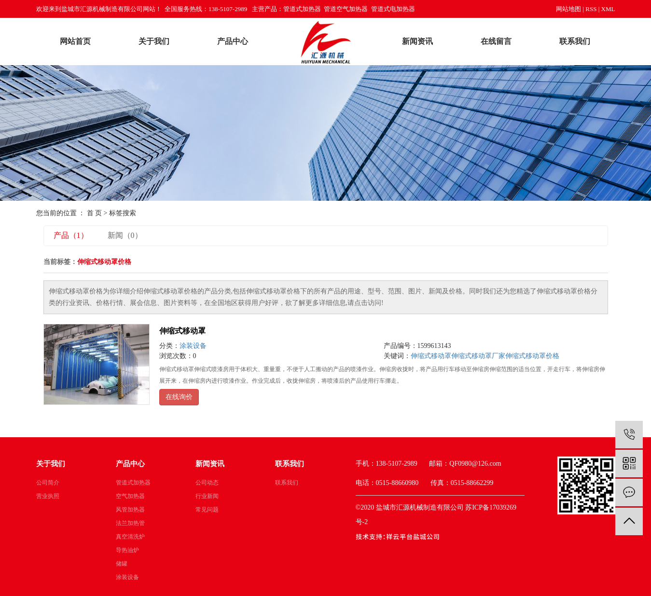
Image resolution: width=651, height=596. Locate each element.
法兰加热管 (130, 523)
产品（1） (71, 235)
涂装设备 (193, 345)
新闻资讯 (417, 41)
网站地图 (568, 9)
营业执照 (47, 496)
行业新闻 (207, 496)
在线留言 (496, 41)
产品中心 (232, 41)
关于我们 (154, 41)
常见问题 (207, 509)
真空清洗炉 (130, 536)
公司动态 (207, 482)
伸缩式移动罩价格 (532, 356)
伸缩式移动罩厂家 (478, 356)
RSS (590, 9)
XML (608, 9)
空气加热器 (130, 496)
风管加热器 (130, 509)
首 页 (94, 213)
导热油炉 (127, 550)
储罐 (121, 563)
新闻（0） (125, 235)
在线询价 (179, 397)
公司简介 (47, 482)
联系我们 (574, 41)
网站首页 (75, 41)
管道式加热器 (133, 482)
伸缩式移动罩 (182, 331)
